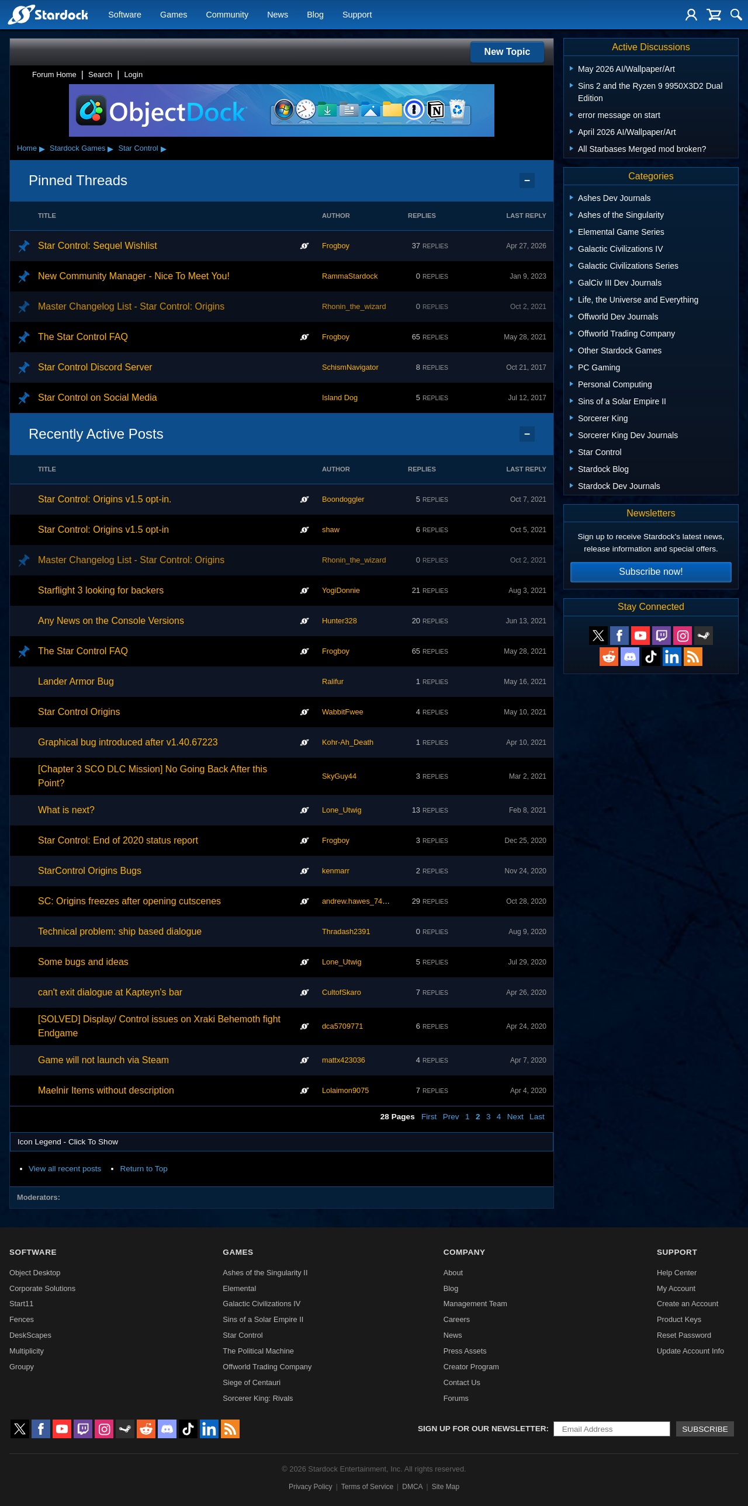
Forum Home (54, 74)
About (453, 1272)
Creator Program (471, 1366)
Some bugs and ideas (83, 962)
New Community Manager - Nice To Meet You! (134, 276)
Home (27, 148)
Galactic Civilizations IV (261, 1303)
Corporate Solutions (42, 1288)
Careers (457, 1319)
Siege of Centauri (251, 1382)
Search (100, 74)
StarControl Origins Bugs (89, 871)
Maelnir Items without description (106, 1090)
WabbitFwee (342, 711)
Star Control (138, 148)
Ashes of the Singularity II (265, 1272)
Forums (456, 1398)
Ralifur (333, 681)
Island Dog (340, 397)
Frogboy (335, 245)
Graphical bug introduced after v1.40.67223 (128, 742)
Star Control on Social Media (97, 397)
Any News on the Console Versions (111, 621)
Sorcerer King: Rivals (258, 1398)
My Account (676, 1288)
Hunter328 (339, 620)
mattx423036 (343, 1060)
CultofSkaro (341, 992)
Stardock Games (77, 148)
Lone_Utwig (342, 810)
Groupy (21, 1366)
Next (515, 1116)
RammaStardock (350, 276)
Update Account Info (690, 1351)
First (429, 1116)
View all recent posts (65, 1168)
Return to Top (143, 1168)
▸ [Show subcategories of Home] (42, 148)
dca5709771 (342, 1026)
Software (124, 15)
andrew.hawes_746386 (360, 901)
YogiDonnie (341, 590)
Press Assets (465, 1351)
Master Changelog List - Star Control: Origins (131, 306)
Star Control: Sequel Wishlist (97, 246)
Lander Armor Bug (76, 681)
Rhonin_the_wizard (354, 306)
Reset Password (684, 1335)
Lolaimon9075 (345, 1090)
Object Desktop (35, 1272)
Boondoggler (343, 499)
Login (133, 74)
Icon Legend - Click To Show (68, 1141)
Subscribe (705, 1429)
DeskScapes (30, 1335)
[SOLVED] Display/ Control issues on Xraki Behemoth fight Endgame (159, 1026)
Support (357, 15)
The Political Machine (258, 1351)
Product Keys (679, 1319)
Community (227, 15)
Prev (451, 1116)
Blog (315, 15)
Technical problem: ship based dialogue (120, 931)
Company (465, 1252)
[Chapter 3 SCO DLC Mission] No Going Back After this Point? (152, 776)
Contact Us (462, 1382)
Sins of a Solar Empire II (263, 1319)
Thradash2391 (346, 931)
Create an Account (687, 1303)
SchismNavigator (350, 367)
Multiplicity (26, 1351)
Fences (21, 1319)
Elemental (239, 1288)
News (277, 15)
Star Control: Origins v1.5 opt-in (103, 530)
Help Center (677, 1272)
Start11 (21, 1303)
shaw (331, 529)
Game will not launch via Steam (103, 1060)
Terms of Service (367, 1487)
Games (173, 15)
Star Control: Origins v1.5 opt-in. (105, 499)
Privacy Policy (311, 1487)
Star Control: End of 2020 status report (118, 840)
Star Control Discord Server (95, 367)
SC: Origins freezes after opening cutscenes (129, 901)
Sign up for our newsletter (482, 1428)
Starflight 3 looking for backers (101, 590)
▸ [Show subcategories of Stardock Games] (110, 148)
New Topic (507, 52)
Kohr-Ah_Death (347, 742)
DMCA (412, 1487)
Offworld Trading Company (267, 1366)
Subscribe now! (651, 572)
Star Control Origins (79, 712)
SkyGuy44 (339, 776)
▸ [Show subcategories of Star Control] (164, 148)
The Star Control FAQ (83, 337)
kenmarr (335, 870)
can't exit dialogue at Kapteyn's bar (110, 992)
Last (537, 1116)
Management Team (475, 1303)
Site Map (445, 1487)
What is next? (66, 810)
